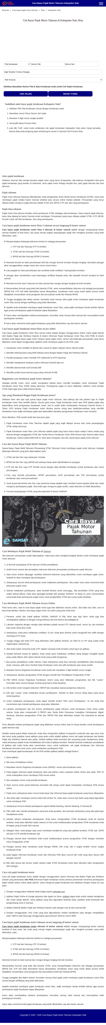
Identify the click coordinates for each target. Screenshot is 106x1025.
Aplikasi (65, 896)
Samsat (47, 551)
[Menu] (101, 4)
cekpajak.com (59, 891)
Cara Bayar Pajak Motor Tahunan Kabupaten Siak (55, 3)
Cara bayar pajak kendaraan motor (19, 926)
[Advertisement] (27, 43)
